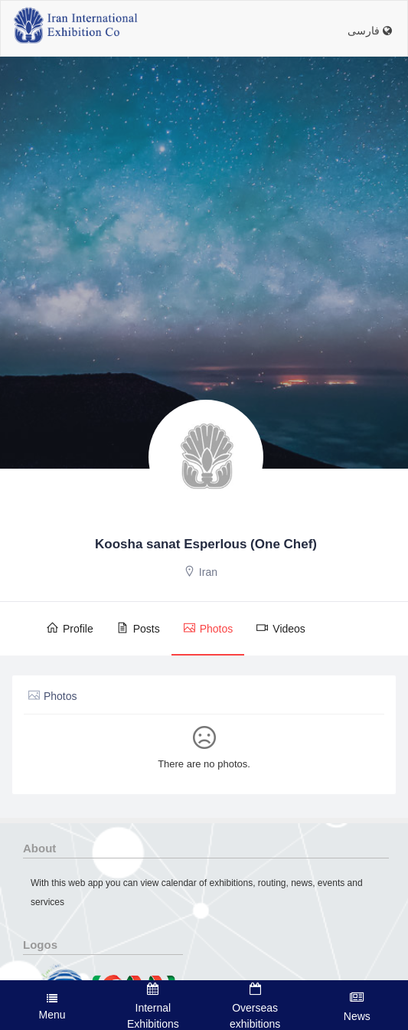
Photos (208, 628)
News (356, 1006)
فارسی (370, 31)
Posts (138, 628)
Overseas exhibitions (254, 1006)
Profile (69, 628)
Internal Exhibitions (153, 1006)
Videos (280, 628)
